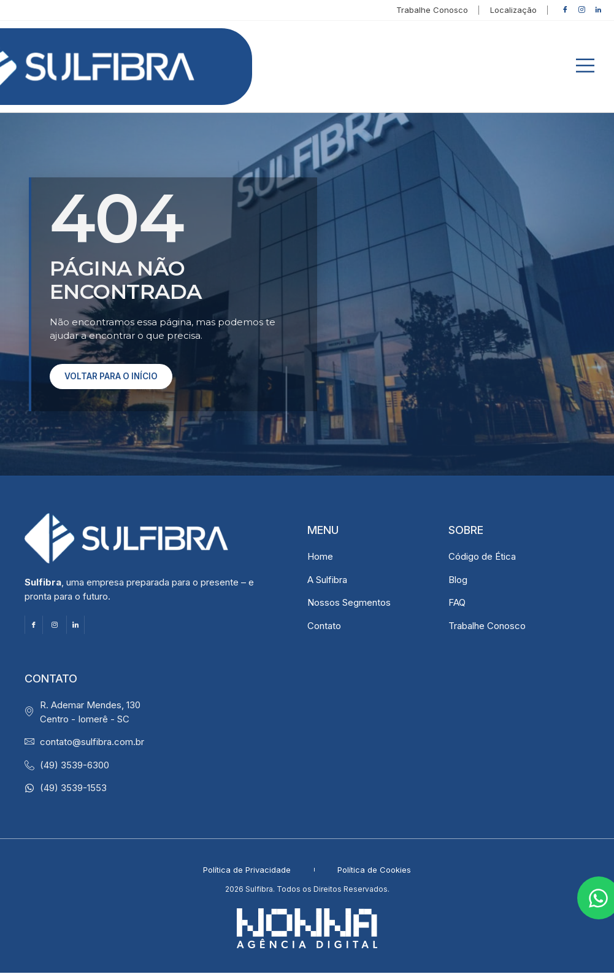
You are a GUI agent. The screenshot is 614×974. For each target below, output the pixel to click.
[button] (585, 67)
